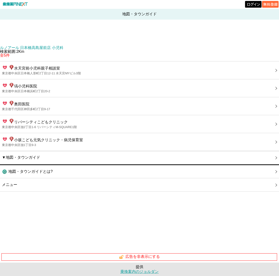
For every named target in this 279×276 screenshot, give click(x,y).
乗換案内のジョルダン (139, 272)
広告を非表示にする (139, 257)
